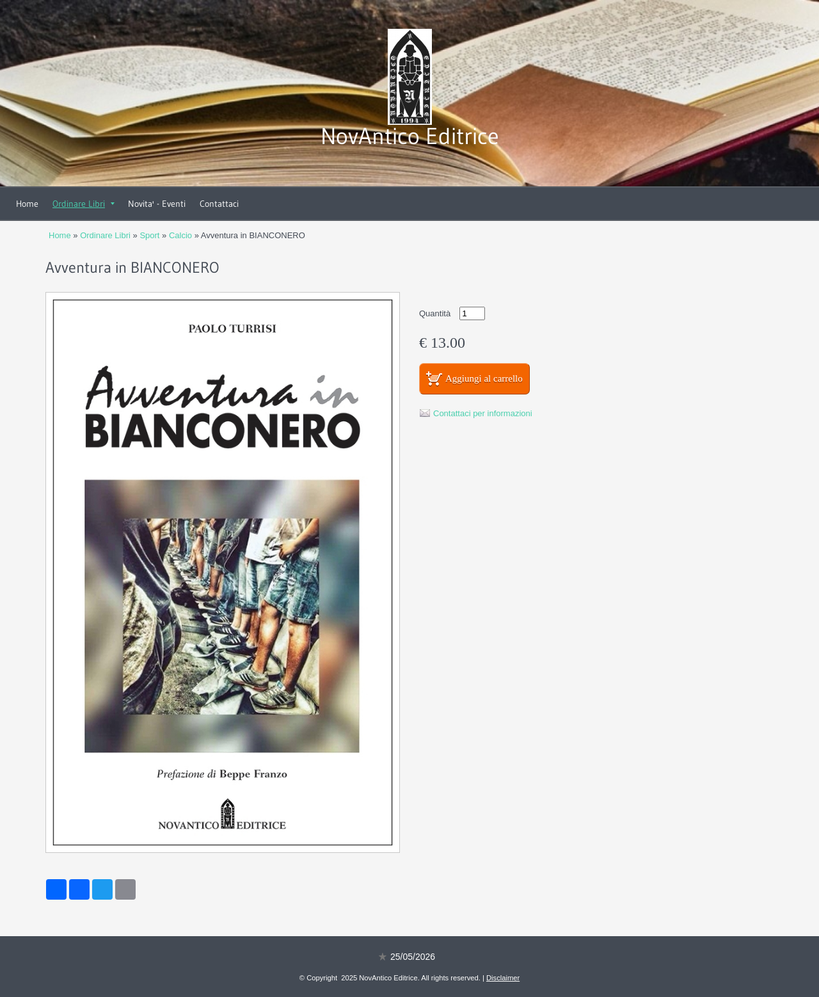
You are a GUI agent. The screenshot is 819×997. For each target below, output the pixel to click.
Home (27, 203)
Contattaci (219, 203)
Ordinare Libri (83, 203)
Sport (149, 235)
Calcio (180, 235)
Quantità (434, 313)
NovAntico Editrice (410, 136)
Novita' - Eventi (157, 203)
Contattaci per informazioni (482, 413)
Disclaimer (503, 978)
